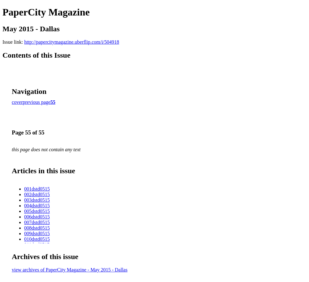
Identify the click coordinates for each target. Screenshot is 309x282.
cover (17, 102)
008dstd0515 (37, 228)
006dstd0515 (37, 216)
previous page (36, 102)
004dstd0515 (37, 205)
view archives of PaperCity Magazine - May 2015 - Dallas (70, 269)
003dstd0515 (37, 200)
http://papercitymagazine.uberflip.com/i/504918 (71, 42)
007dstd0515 (37, 222)
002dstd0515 (37, 194)
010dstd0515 (37, 239)
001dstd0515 (37, 189)
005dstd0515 (37, 211)
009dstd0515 (37, 233)
